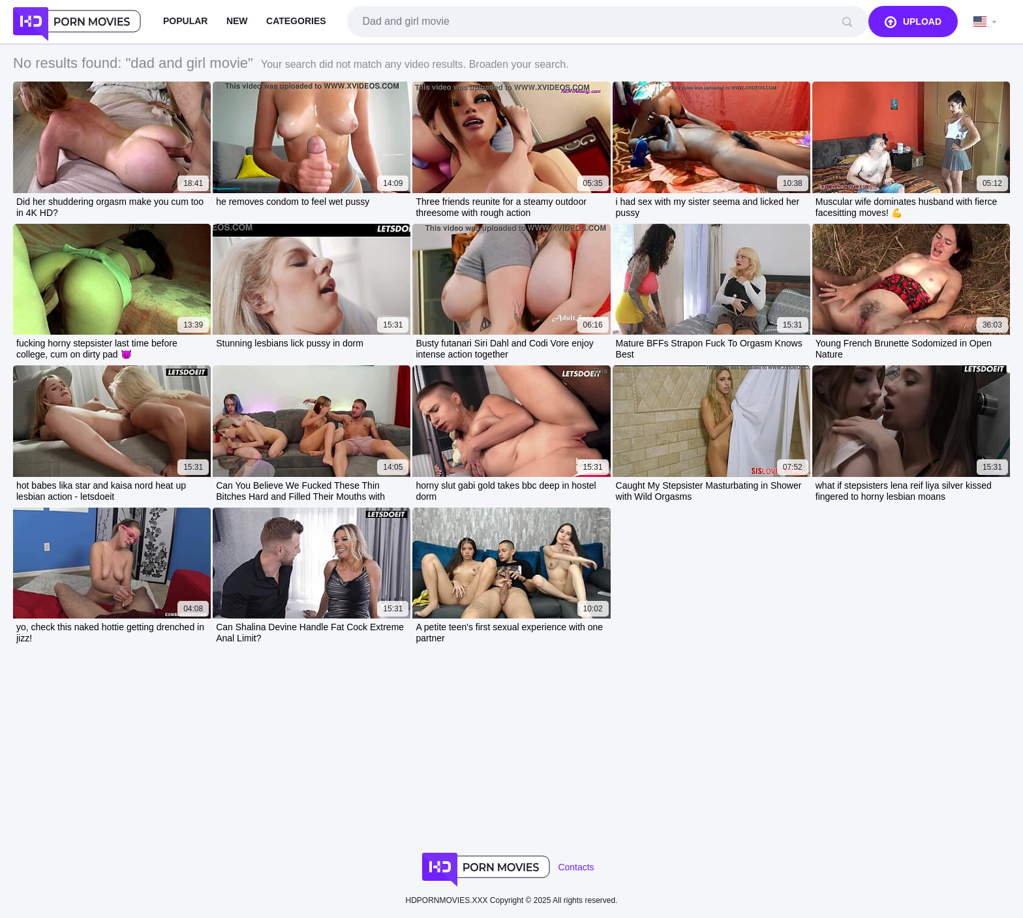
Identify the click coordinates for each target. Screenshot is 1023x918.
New (237, 21)
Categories (296, 21)
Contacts (576, 867)
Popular (185, 21)
